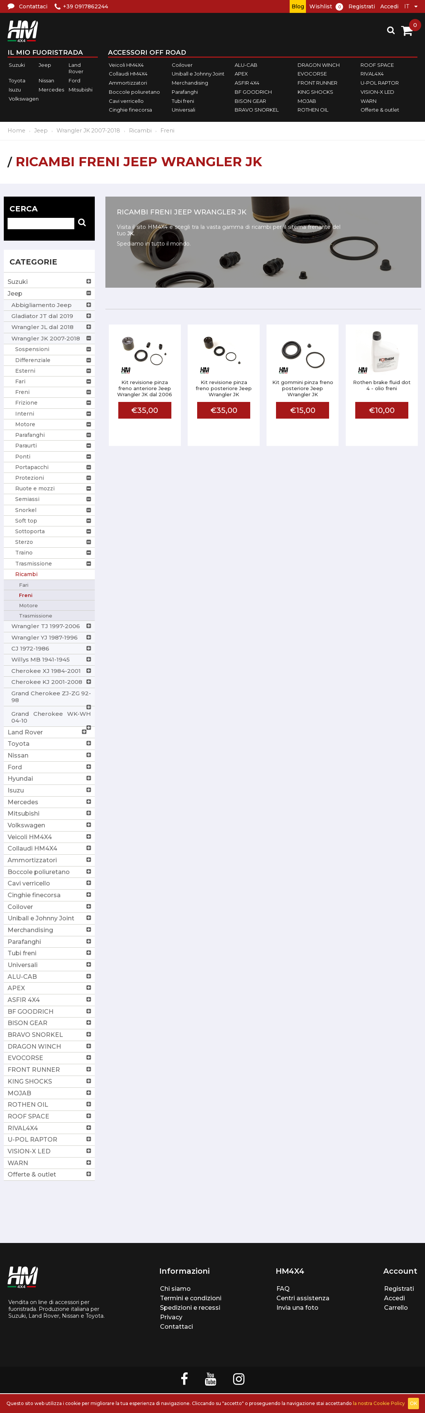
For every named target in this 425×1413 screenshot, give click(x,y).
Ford (74, 80)
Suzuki (17, 65)
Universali (183, 110)
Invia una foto (297, 1307)
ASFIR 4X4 (247, 83)
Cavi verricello (126, 101)
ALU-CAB (246, 65)
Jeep (45, 65)
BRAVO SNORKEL (257, 110)
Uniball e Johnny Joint (198, 74)
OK (413, 1403)
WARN (368, 101)
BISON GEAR (250, 101)
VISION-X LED (377, 92)
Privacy (171, 1317)
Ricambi (140, 130)
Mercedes (51, 90)
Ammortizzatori (128, 83)
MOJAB (307, 101)
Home (16, 130)
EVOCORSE (312, 74)
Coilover (182, 65)
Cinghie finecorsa (130, 110)
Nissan (46, 80)
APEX (241, 74)
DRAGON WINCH (319, 65)
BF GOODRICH (253, 92)
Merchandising (190, 83)
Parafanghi (185, 92)
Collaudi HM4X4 (128, 74)
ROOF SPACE (377, 65)
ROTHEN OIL (313, 110)
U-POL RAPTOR (380, 83)
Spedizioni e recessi (190, 1307)
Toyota (17, 80)
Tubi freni (183, 101)
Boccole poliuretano (134, 92)
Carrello (396, 1307)
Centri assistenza (302, 1298)
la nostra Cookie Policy (379, 1403)
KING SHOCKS (315, 92)
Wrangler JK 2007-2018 (88, 130)
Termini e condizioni (190, 1298)
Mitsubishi (81, 90)
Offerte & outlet (380, 110)
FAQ (283, 1288)
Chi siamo (175, 1288)
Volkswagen (24, 99)
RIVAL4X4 (372, 74)
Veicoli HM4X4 (126, 65)
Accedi (389, 6)
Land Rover (76, 68)
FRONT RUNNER (317, 83)
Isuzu (15, 90)
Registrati (361, 6)
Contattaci (176, 1326)
